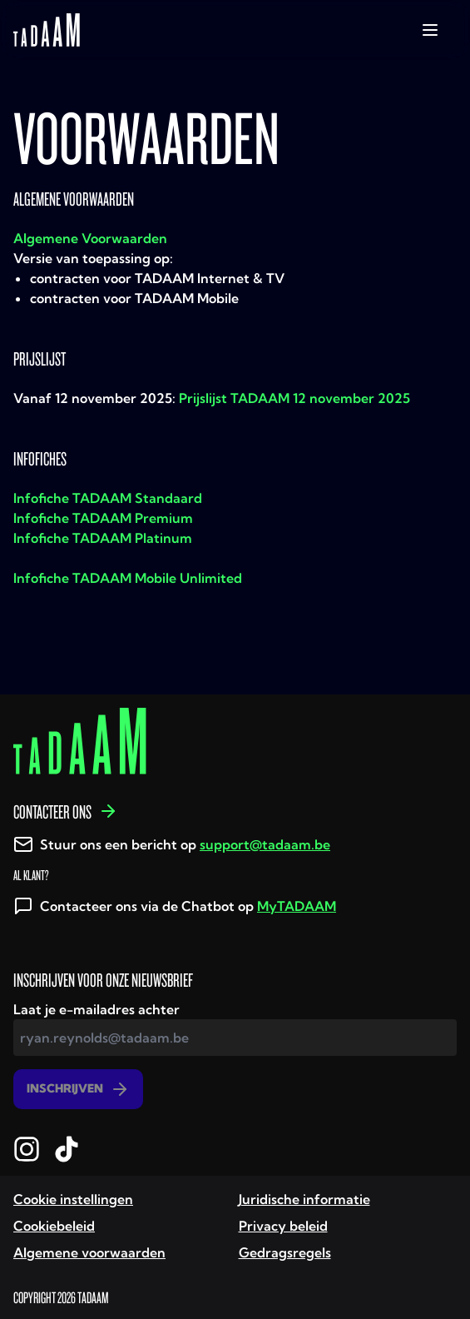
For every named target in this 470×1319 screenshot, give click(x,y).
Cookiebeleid (54, 1225)
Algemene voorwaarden (89, 1252)
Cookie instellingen (73, 1199)
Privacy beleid (283, 1225)
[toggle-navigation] (430, 30)
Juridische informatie (304, 1199)
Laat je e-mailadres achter (96, 1009)
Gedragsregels (285, 1252)
